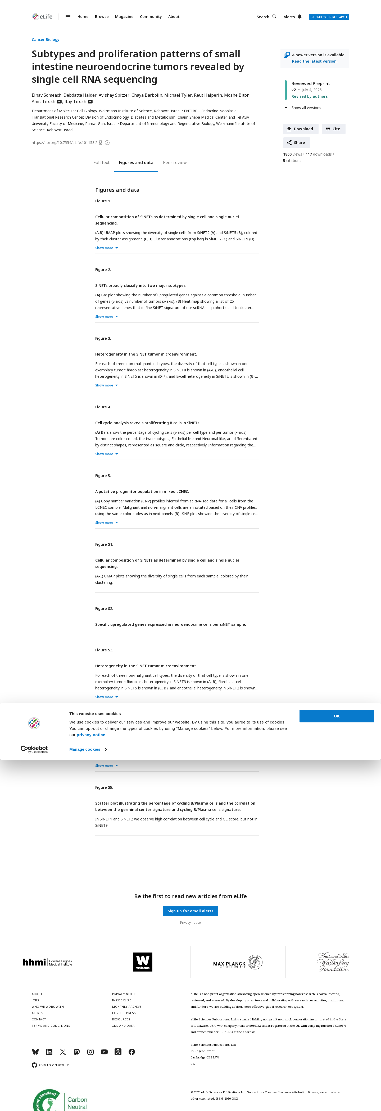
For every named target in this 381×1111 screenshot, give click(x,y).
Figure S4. (104, 718)
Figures (126, 162)
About (174, 16)
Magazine (124, 16)
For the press (124, 1013)
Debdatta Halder (80, 95)
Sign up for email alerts (191, 910)
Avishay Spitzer (114, 95)
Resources (121, 1019)
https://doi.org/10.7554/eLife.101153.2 (64, 142)
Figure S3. (104, 649)
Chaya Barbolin (146, 95)
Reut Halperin (208, 95)
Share (299, 142)
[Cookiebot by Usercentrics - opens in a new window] (34, 1101)
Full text (101, 162)
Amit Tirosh (47, 101)
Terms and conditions (51, 1026)
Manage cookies (84, 1100)
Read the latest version (314, 61)
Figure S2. (104, 608)
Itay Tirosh (78, 101)
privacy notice (91, 1086)
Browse (102, 16)
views (292, 154)
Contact (39, 1019)
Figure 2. (103, 269)
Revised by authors (310, 96)
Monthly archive (127, 1007)
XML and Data (123, 1026)
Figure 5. (103, 475)
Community (151, 16)
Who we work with (48, 1007)
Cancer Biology (46, 39)
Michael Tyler (178, 95)
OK (337, 1067)
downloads (319, 154)
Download (303, 128)
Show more (104, 248)
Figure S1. (104, 544)
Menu (64, 16)
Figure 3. (103, 338)
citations (292, 160)
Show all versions (306, 107)
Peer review (175, 162)
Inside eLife (121, 1000)
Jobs (35, 1000)
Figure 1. (103, 200)
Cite (337, 128)
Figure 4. (103, 406)
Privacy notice (190, 922)
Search (263, 16)
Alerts (289, 16)
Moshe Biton (237, 95)
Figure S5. (104, 787)
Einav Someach (46, 95)
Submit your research (329, 17)
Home (83, 16)
